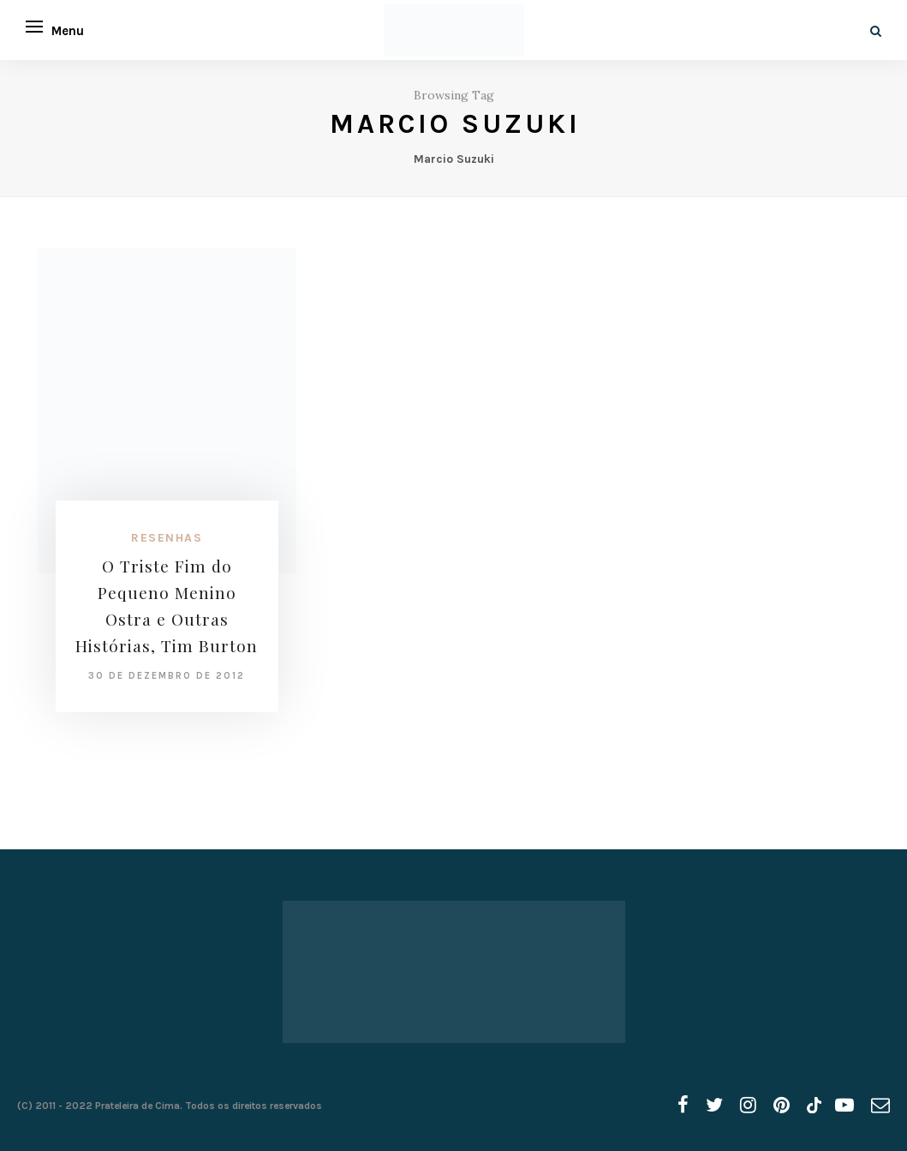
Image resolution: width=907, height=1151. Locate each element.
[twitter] (714, 1105)
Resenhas (166, 538)
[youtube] (844, 1105)
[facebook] (683, 1105)
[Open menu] (34, 27)
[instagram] (748, 1105)
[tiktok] (812, 1105)
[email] (880, 1105)
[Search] (875, 31)
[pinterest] (781, 1105)
